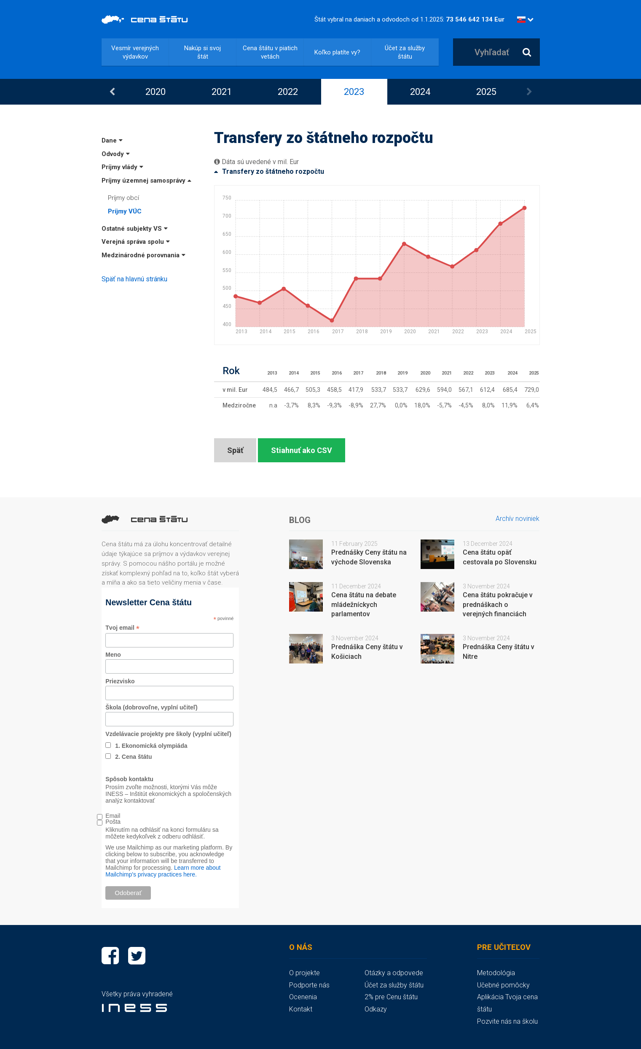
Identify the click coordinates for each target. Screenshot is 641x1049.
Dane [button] (112, 140)
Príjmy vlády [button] (122, 167)
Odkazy (376, 1009)
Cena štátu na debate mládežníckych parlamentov (363, 604)
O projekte (304, 973)
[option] (156, 92)
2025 (486, 91)
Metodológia (496, 973)
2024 (420, 91)
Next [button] (529, 92)
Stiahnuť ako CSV (301, 450)
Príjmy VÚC (125, 211)
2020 (155, 91)
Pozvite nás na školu (507, 1021)
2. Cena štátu (133, 756)
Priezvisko (119, 681)
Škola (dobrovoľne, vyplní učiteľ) (151, 707)
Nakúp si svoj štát (202, 52)
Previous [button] (112, 92)
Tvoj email (122, 628)
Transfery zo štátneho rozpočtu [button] (269, 171)
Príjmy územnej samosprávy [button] (146, 180)
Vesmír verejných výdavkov (135, 52)
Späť (235, 450)
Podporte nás (309, 985)
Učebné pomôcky (503, 985)
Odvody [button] (116, 154)
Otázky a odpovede (394, 973)
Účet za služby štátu (405, 52)
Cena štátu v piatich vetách (270, 52)
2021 (222, 91)
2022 (288, 91)
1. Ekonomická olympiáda (151, 745)
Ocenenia (303, 997)
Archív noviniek (517, 519)
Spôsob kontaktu (129, 779)
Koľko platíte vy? (337, 52)
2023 (354, 91)
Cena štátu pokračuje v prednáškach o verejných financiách (498, 604)
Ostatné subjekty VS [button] (135, 228)
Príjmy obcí (123, 198)
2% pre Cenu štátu (391, 997)
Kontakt (300, 1009)
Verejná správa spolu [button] (136, 241)
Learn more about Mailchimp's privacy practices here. (162, 871)
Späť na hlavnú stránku (134, 279)
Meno (113, 654)
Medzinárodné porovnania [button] (143, 255)
